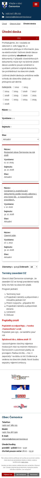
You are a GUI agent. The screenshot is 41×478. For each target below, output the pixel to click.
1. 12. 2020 (8, 207)
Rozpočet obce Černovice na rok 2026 (19, 153)
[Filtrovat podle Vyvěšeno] (20, 122)
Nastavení (33, 474)
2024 (25, 99)
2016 (25, 91)
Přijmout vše (8, 474)
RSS (27, 38)
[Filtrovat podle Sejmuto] (20, 131)
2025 (34, 99)
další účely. (25, 462)
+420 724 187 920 (10, 432)
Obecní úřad (15, 24)
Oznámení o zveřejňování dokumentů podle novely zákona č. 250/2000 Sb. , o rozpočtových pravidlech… (20, 195)
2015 (16, 91)
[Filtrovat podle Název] (20, 114)
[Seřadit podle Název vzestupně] (11, 109)
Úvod (4, 24)
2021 (34, 95)
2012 (17, 87)
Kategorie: (6, 87)
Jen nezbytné (21, 474)
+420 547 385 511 (13, 13)
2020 (25, 95)
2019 (16, 95)
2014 (7, 91)
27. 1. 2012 (8, 243)
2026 (7, 104)
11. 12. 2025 (9, 162)
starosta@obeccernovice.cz (18, 17)
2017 (34, 91)
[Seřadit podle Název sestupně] (11, 110)
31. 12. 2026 (9, 170)
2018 (7, 95)
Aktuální (8, 177)
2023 (16, 99)
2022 (7, 99)
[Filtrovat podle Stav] (20, 139)
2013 (26, 87)
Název (6, 110)
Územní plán (10, 235)
